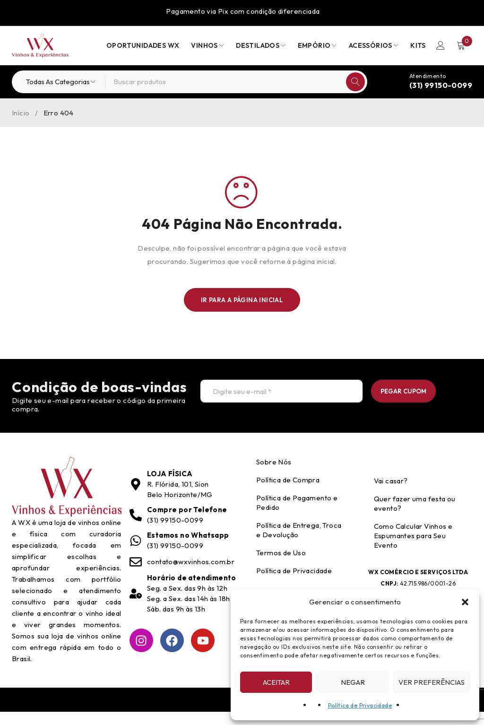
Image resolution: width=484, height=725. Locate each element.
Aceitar (276, 682)
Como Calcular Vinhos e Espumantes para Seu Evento (413, 549)
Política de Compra (288, 493)
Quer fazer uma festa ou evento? (415, 516)
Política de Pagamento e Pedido (296, 516)
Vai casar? (391, 493)
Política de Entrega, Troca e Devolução (298, 543)
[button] (465, 602)
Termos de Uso (281, 565)
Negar (353, 682)
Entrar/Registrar (440, 45)
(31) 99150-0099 (440, 85)
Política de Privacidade (360, 705)
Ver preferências (431, 682)
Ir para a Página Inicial (242, 300)
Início (20, 112)
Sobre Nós (274, 475)
